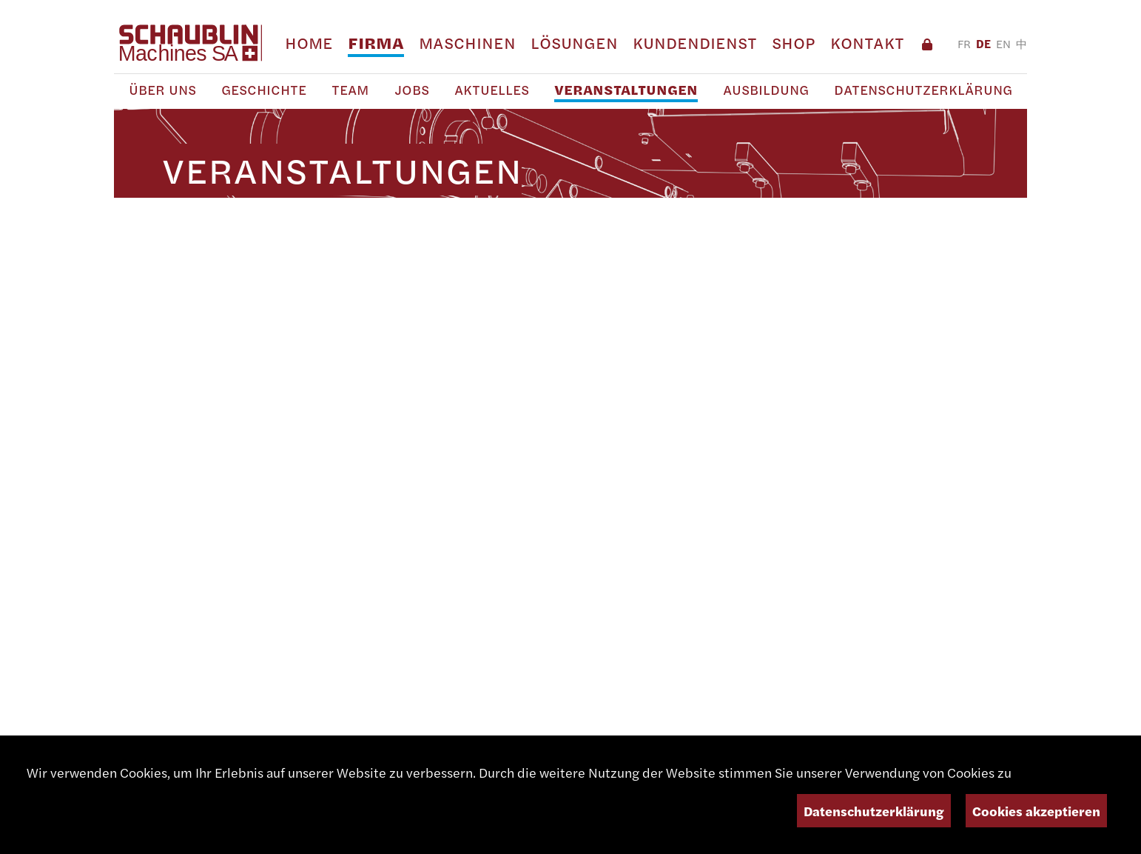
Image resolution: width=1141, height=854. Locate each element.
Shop (793, 43)
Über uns (162, 90)
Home (309, 43)
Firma (376, 43)
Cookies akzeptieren (1036, 810)
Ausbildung (766, 90)
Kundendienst (695, 43)
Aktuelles (491, 90)
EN (1003, 44)
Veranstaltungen (626, 90)
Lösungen (574, 43)
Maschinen (467, 43)
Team (350, 90)
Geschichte (263, 90)
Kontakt (867, 43)
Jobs (411, 90)
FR (964, 44)
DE (983, 44)
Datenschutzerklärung (923, 90)
